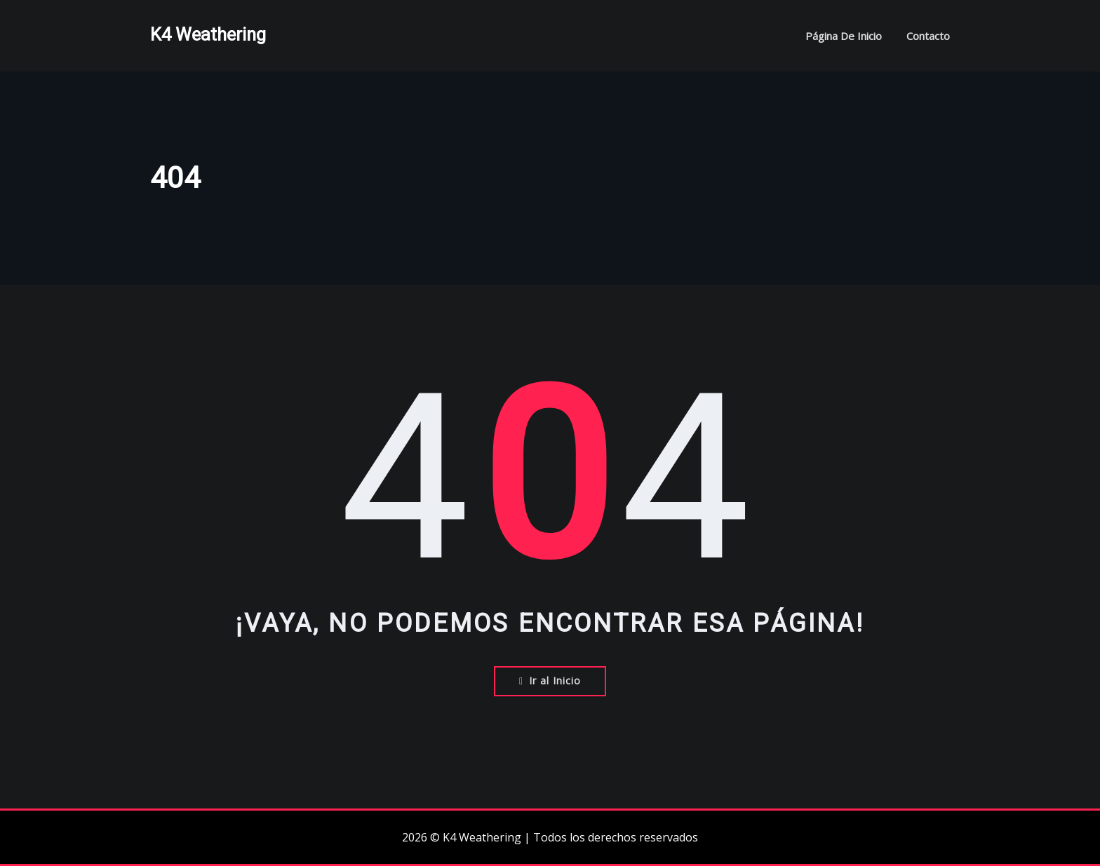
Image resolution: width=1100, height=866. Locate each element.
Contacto (928, 36)
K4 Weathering (208, 34)
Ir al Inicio (550, 680)
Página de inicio (843, 36)
